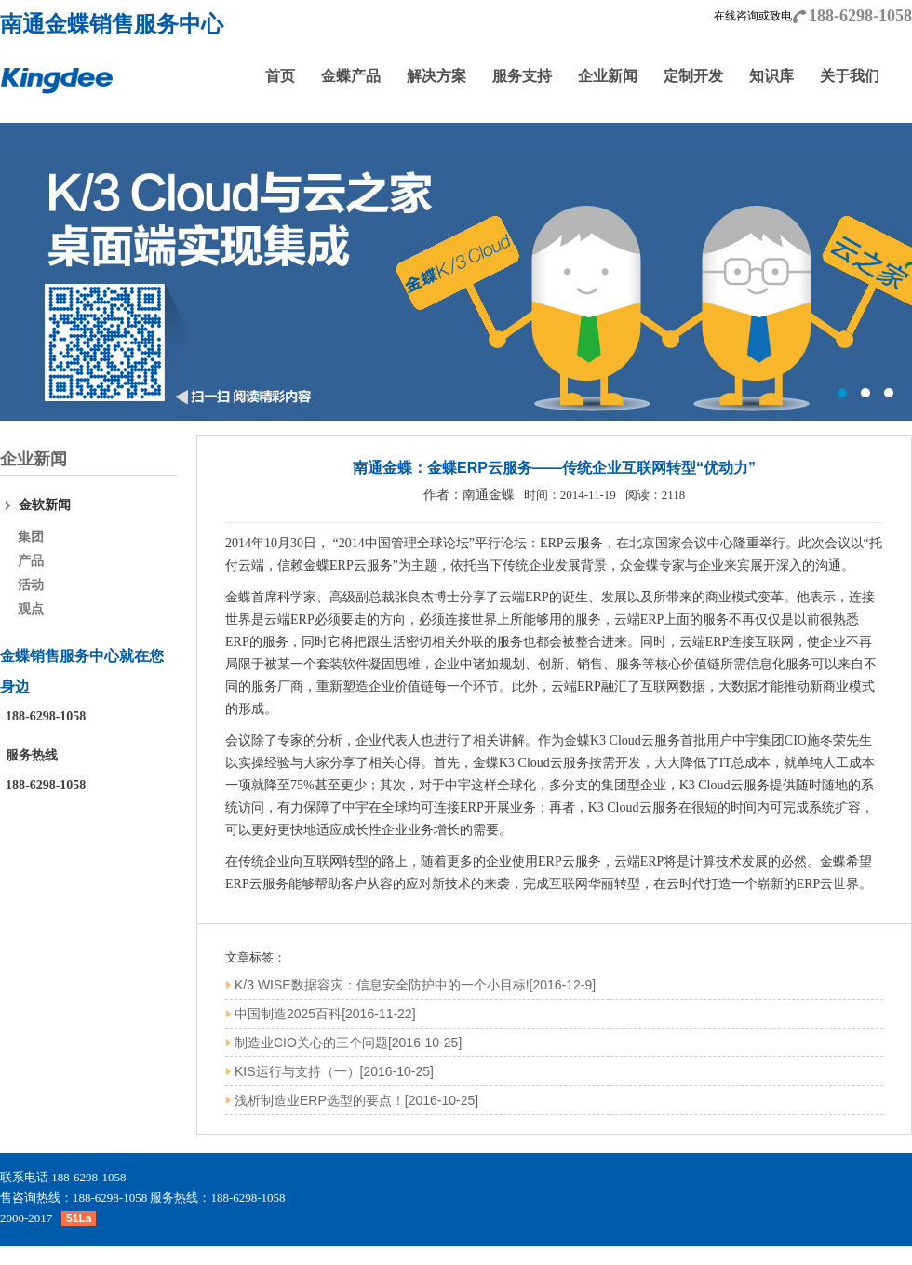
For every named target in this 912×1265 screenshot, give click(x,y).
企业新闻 (607, 76)
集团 (31, 537)
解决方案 (436, 76)
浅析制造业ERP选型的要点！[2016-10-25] (356, 1100)
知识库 (771, 76)
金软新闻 (45, 505)
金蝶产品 (351, 76)
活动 (31, 585)
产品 (31, 561)
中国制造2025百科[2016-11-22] (325, 1013)
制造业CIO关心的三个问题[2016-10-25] (348, 1042)
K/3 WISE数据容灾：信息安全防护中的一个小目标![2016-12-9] (415, 984)
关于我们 (849, 76)
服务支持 (522, 76)
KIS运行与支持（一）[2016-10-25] (334, 1071)
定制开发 (693, 76)
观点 (31, 609)
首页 (280, 76)
